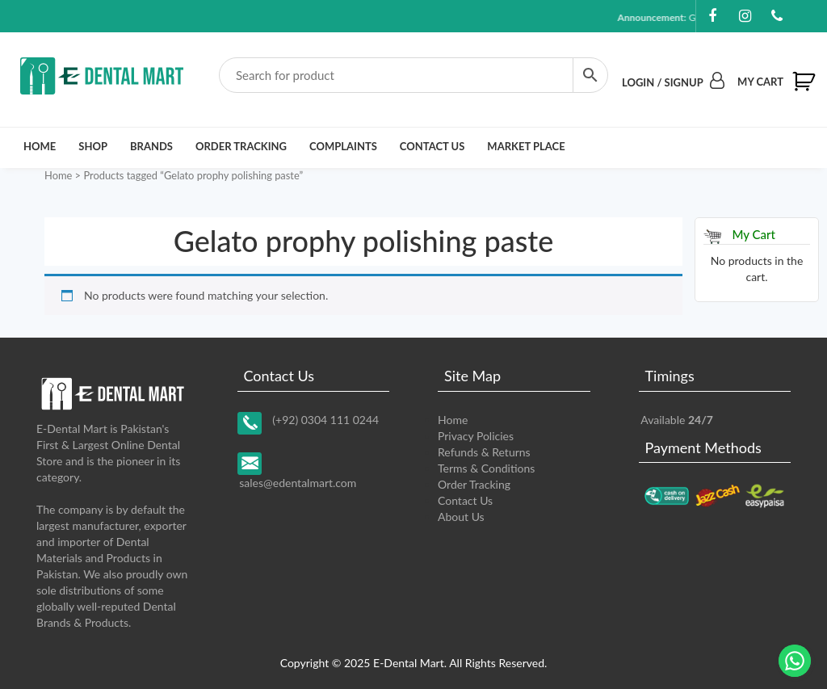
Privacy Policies (476, 436)
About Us (461, 516)
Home (39, 146)
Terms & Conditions (486, 468)
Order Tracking (241, 146)
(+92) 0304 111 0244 (325, 419)
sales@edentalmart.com (297, 482)
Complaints (343, 146)
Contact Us (432, 146)
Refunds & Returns (484, 452)
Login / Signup (673, 82)
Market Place (526, 146)
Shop (92, 146)
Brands (151, 146)
